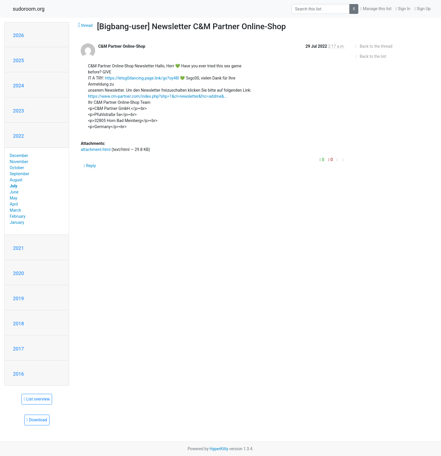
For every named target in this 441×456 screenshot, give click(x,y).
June (14, 192)
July (13, 186)
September (19, 173)
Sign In (403, 8)
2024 (18, 85)
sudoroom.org (29, 9)
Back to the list (369, 56)
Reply (90, 165)
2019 (18, 298)
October (17, 167)
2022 (18, 136)
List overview (37, 399)
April (14, 204)
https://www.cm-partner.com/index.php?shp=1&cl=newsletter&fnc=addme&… (157, 96)
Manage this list (376, 8)
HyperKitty (219, 448)
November (19, 161)
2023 (18, 111)
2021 (18, 248)
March (15, 210)
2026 (18, 35)
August (16, 180)
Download (37, 420)
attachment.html (95, 149)
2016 (18, 374)
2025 (18, 60)
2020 (18, 273)
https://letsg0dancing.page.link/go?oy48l (142, 78)
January (17, 222)
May (13, 198)
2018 (18, 323)
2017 (18, 349)
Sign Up (422, 8)
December (19, 155)
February (17, 216)
